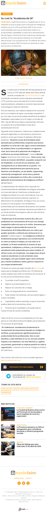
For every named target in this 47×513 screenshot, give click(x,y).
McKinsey (37, 268)
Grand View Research (32, 95)
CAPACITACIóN (6, 389)
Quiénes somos (19, 478)
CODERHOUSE (6, 392)
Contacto (28, 478)
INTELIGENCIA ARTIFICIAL (29, 389)
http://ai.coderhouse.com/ (10, 360)
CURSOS (15, 389)
